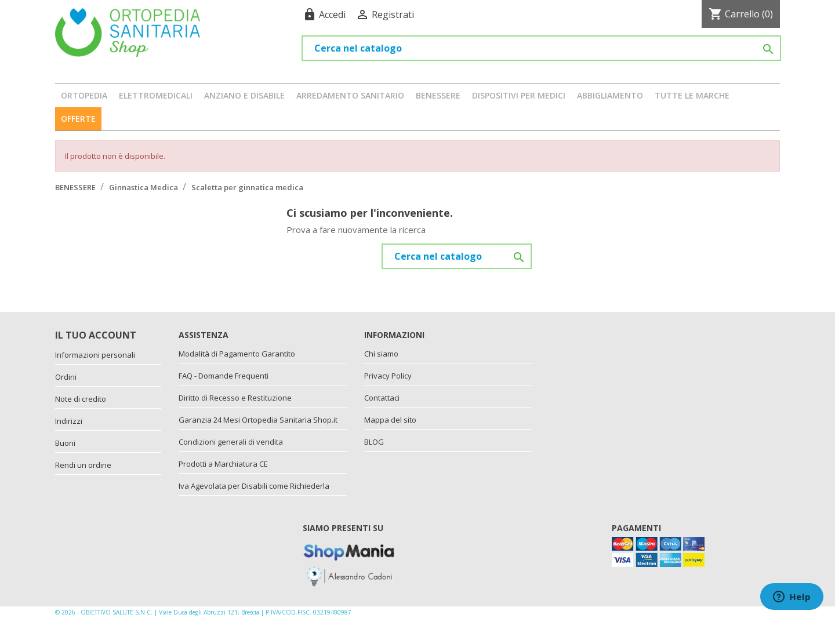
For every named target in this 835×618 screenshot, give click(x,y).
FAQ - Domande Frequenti (223, 375)
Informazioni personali (95, 355)
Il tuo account (95, 335)
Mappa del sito (390, 420)
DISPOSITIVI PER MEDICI (518, 95)
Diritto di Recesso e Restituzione (235, 397)
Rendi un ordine (83, 465)
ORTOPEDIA (84, 95)
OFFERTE (78, 118)
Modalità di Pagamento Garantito (237, 353)
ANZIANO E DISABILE (244, 95)
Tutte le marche (692, 95)
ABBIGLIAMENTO (610, 95)
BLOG (374, 442)
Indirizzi (68, 421)
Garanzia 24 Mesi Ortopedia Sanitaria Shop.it (258, 420)
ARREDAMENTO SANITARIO (350, 95)
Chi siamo (381, 353)
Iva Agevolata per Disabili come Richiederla (254, 486)
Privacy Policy (388, 375)
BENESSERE (438, 95)
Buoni (65, 443)
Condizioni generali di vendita (231, 442)
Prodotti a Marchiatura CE (223, 464)
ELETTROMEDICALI (156, 95)
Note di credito (80, 399)
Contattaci (382, 397)
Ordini (66, 377)
